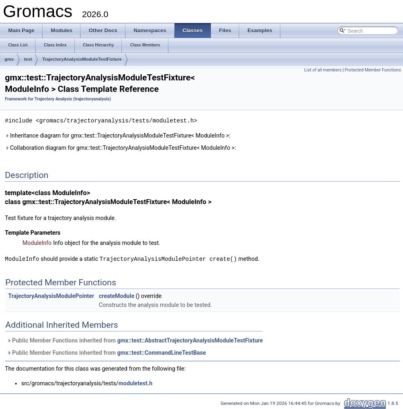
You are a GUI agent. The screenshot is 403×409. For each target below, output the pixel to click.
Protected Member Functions (373, 70)
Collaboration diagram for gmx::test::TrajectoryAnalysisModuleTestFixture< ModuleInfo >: (120, 147)
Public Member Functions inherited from (135, 339)
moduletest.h (135, 382)
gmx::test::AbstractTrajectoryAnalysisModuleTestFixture (190, 339)
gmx (9, 59)
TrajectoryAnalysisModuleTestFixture (82, 59)
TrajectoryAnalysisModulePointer (51, 295)
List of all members (322, 70)
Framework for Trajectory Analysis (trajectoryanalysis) (58, 99)
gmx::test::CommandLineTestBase (161, 352)
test (28, 59)
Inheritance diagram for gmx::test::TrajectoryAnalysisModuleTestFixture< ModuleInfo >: (118, 135)
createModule (116, 295)
